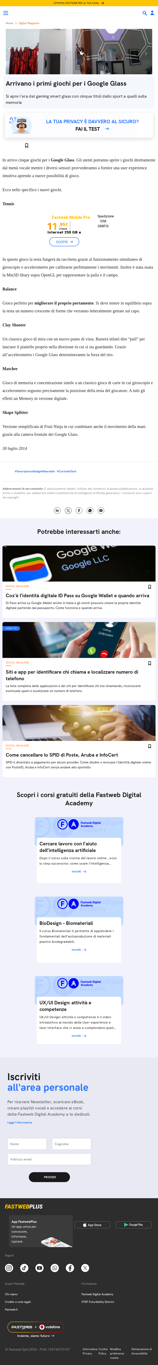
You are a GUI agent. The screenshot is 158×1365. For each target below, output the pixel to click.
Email (101, 510)
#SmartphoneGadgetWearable (35, 471)
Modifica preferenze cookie (117, 1353)
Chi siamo (11, 1294)
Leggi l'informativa (19, 1122)
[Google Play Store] (134, 1224)
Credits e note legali (18, 1302)
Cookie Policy (103, 1351)
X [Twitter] (68, 510)
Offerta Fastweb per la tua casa (76, 3)
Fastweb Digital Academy (97, 1294)
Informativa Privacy (90, 1351)
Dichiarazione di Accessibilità (141, 1351)
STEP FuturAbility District (97, 1302)
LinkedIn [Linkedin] (57, 510)
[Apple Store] (92, 1224)
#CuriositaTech (66, 471)
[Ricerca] (145, 13)
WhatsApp (90, 510)
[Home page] (31, 13)
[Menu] (5, 13)
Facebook (79, 510)
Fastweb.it (11, 1309)
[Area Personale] (152, 13)
